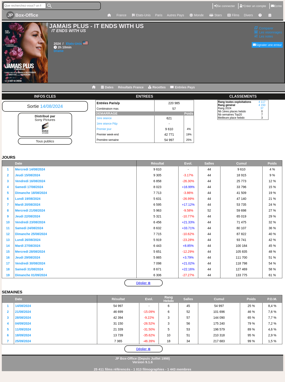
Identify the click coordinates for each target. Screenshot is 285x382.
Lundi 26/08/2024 (28, 240)
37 (262, 108)
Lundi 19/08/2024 (28, 198)
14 (8, 246)
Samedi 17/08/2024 (29, 187)
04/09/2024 (23, 323)
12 (8, 234)
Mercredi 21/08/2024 (30, 210)
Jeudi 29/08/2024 (27, 257)
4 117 (261, 102)
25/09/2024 (23, 341)
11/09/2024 (23, 329)
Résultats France (131, 87)
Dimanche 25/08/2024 (31, 234)
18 (8, 269)
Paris (158, 15)
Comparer (266, 28)
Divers (248, 15)
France (121, 15)
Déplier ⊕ (143, 283)
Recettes (157, 87)
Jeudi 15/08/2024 (27, 175)
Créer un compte (253, 6)
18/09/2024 (23, 335)
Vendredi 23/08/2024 (30, 222)
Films (232, 15)
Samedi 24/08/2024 (29, 228)
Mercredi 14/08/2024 (30, 169)
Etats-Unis (141, 15)
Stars (215, 15)
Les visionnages (270, 32)
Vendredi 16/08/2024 (30, 181)
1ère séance (104, 118)
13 (8, 240)
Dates (107, 87)
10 (8, 222)
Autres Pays (175, 15)
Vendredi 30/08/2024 (30, 263)
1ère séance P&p (107, 123)
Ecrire (276, 6)
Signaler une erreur (267, 45)
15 (8, 251)
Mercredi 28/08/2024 (30, 251)
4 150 (261, 105)
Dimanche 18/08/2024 (31, 193)
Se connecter (224, 6)
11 (8, 228)
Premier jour (104, 129)
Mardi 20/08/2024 (27, 204)
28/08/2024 (23, 317)
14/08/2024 (51, 106)
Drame (59, 51)
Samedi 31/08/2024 (29, 269)
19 (8, 275)
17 (8, 263)
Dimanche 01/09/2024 (31, 275)
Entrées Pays (182, 87)
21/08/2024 (23, 312)
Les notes (266, 36)
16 (8, 257)
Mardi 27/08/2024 (27, 246)
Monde (196, 15)
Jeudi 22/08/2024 (27, 216)
